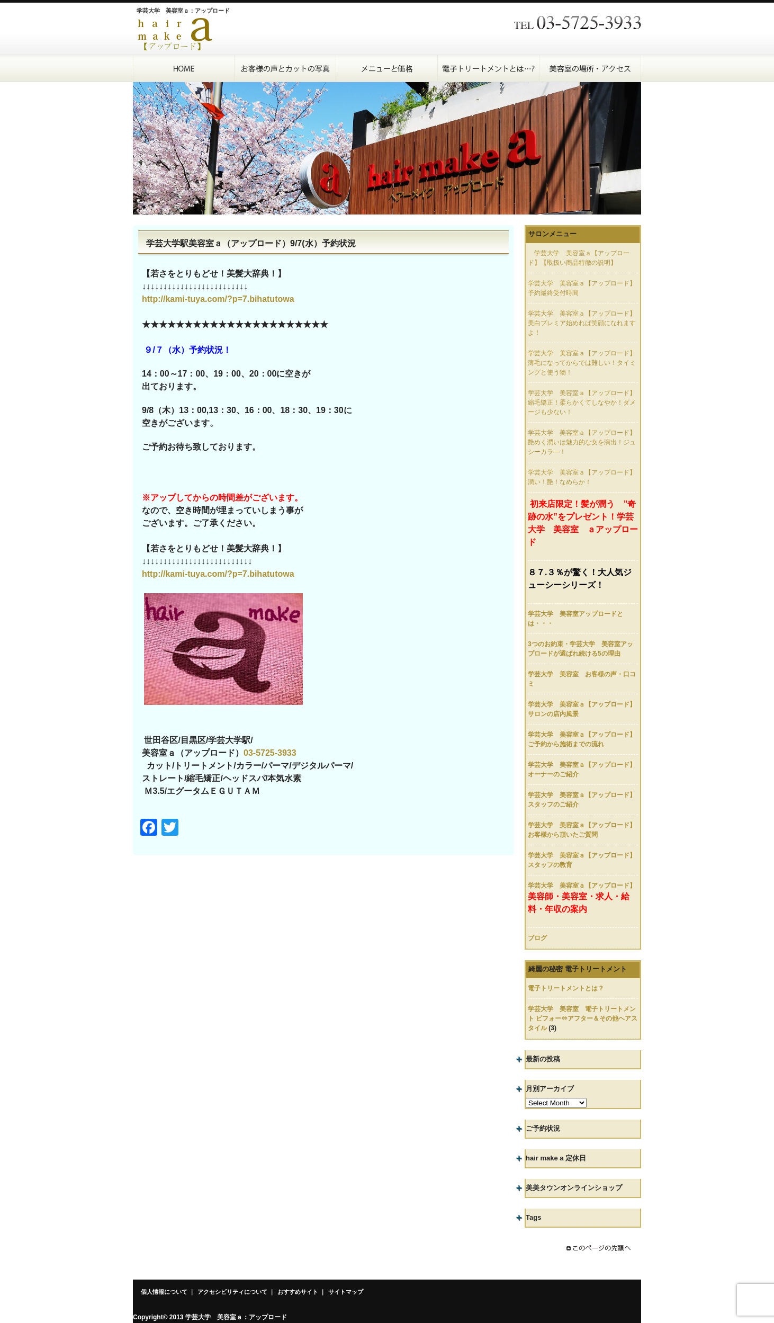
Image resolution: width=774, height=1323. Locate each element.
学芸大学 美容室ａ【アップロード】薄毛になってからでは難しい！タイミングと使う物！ (582, 363)
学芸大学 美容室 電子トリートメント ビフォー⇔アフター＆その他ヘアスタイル (582, 1018)
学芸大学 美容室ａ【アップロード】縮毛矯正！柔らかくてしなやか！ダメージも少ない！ (582, 402)
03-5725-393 (268, 752)
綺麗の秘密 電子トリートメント (577, 969)
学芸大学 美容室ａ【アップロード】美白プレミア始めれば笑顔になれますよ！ (582, 323)
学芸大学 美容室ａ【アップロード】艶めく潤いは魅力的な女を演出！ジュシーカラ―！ (582, 442)
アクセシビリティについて (232, 1292)
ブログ (537, 938)
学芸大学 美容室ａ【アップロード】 (582, 885)
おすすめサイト (297, 1292)
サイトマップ (345, 1292)
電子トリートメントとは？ (566, 988)
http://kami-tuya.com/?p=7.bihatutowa (218, 298)
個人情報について (164, 1292)
